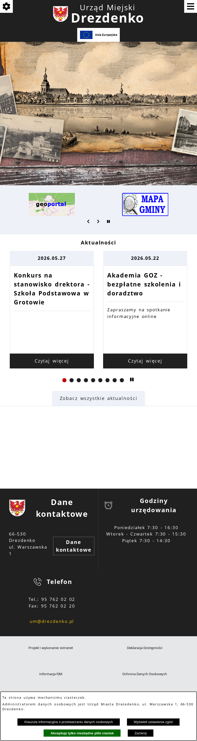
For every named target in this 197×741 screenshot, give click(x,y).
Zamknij (140, 733)
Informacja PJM (50, 674)
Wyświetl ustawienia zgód (153, 722)
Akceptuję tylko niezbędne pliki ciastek (82, 733)
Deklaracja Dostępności (144, 648)
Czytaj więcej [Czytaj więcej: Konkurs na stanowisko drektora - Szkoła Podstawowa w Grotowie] (98, 361)
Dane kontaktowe (74, 546)
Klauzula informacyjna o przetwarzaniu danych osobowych (68, 722)
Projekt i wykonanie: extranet (50, 648)
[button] (88, 221)
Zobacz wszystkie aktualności (98, 398)
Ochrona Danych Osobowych (144, 674)
